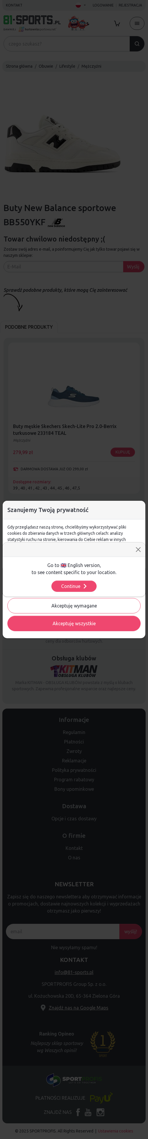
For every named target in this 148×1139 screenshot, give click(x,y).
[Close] (138, 549)
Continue (74, 586)
